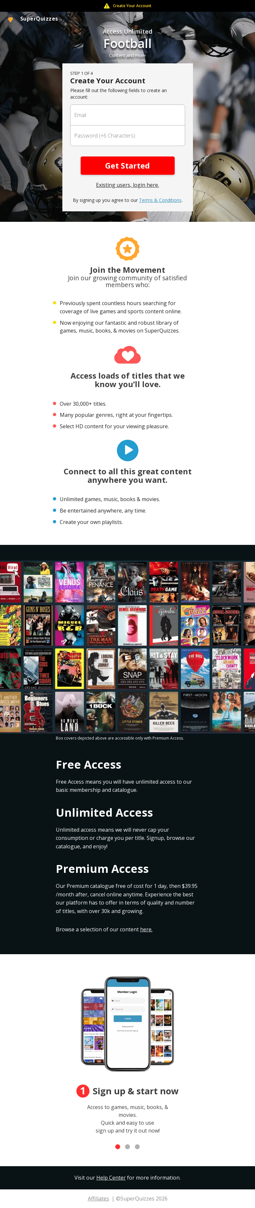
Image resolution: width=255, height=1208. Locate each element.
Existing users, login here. (127, 184)
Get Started (127, 165)
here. (146, 929)
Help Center (111, 1177)
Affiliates (98, 1198)
